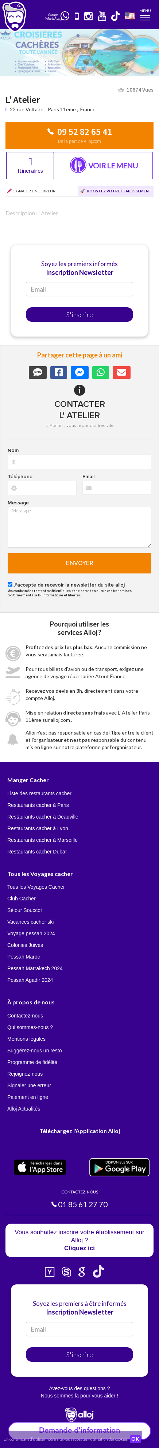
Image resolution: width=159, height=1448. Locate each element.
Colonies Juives (25, 945)
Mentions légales (26, 1039)
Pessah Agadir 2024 (30, 980)
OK (135, 1439)
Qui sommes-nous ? (30, 1027)
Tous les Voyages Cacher (36, 887)
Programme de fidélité (32, 1062)
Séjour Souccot (24, 910)
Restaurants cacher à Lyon (37, 828)
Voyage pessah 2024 (31, 933)
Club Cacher (21, 898)
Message (18, 503)
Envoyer (79, 563)
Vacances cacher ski (30, 922)
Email (88, 477)
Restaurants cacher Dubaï (37, 852)
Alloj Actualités (23, 1109)
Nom (13, 450)
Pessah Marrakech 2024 (35, 968)
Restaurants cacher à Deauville (42, 817)
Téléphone (20, 477)
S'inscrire (79, 315)
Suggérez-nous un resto (34, 1050)
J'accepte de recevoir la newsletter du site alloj (69, 585)
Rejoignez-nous (25, 1074)
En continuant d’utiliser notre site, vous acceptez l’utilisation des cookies (66, 1439)
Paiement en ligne (27, 1097)
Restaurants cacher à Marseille (42, 840)
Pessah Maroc (23, 957)
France (88, 109)
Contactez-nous (25, 1016)
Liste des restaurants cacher (39, 793)
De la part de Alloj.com (79, 141)
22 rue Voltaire (27, 109)
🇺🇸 (129, 15)
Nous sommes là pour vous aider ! (79, 1396)
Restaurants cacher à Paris (38, 805)
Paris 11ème (62, 109)
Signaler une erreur (29, 1085)
